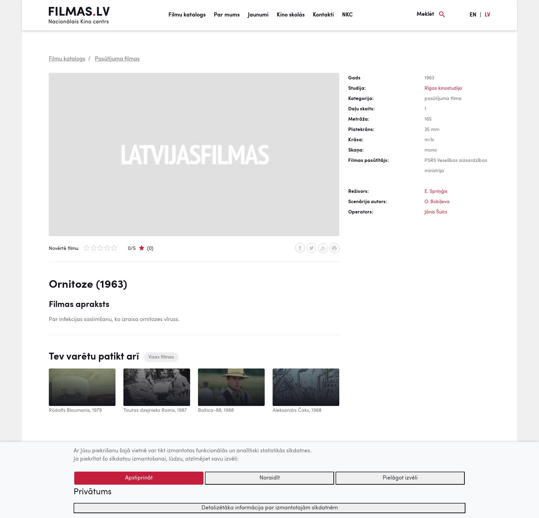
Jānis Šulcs (436, 212)
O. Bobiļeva (437, 201)
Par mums (227, 15)
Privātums (92, 492)
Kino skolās (291, 15)
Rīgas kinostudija (443, 88)
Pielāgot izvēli (400, 478)
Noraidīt (270, 478)
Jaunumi (258, 15)
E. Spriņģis (436, 191)
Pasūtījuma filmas (117, 59)
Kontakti (323, 15)
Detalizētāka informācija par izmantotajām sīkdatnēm (269, 508)
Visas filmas (161, 357)
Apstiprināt (139, 478)
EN (473, 15)
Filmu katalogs (187, 15)
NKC (347, 15)
